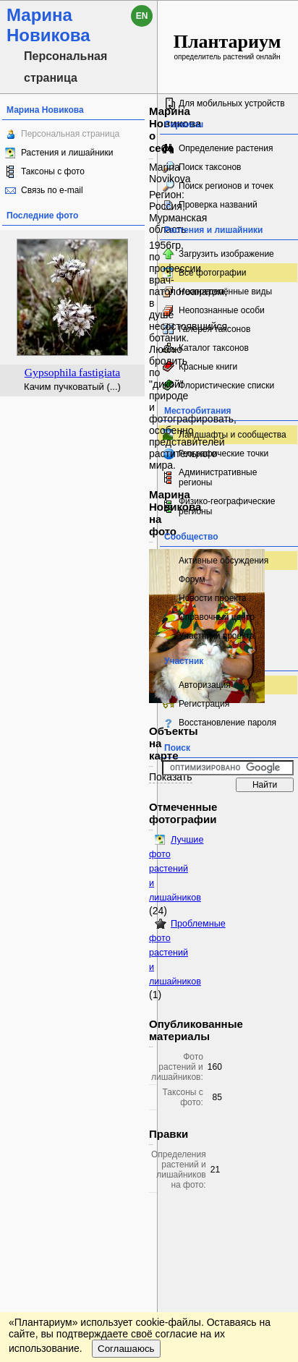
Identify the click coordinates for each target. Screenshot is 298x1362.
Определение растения (226, 148)
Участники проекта (217, 636)
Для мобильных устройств (232, 103)
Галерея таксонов (214, 329)
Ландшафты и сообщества (232, 435)
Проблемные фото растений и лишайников (187, 953)
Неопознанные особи (222, 310)
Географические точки (223, 453)
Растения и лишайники (67, 153)
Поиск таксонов (210, 167)
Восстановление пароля (227, 723)
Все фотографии (212, 273)
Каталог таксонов (214, 348)
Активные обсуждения (223, 561)
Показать (170, 777)
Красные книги (208, 367)
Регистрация (204, 704)
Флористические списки (226, 385)
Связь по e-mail (52, 190)
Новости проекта (213, 598)
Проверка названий (218, 205)
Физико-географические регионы (227, 506)
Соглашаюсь (126, 1348)
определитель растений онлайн (227, 46)
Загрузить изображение (226, 254)
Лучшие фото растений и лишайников (176, 869)
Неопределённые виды (225, 291)
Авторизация (205, 685)
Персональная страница (70, 134)
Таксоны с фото (53, 171)
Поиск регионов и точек (226, 186)
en (142, 16)
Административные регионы (218, 477)
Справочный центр (217, 617)
